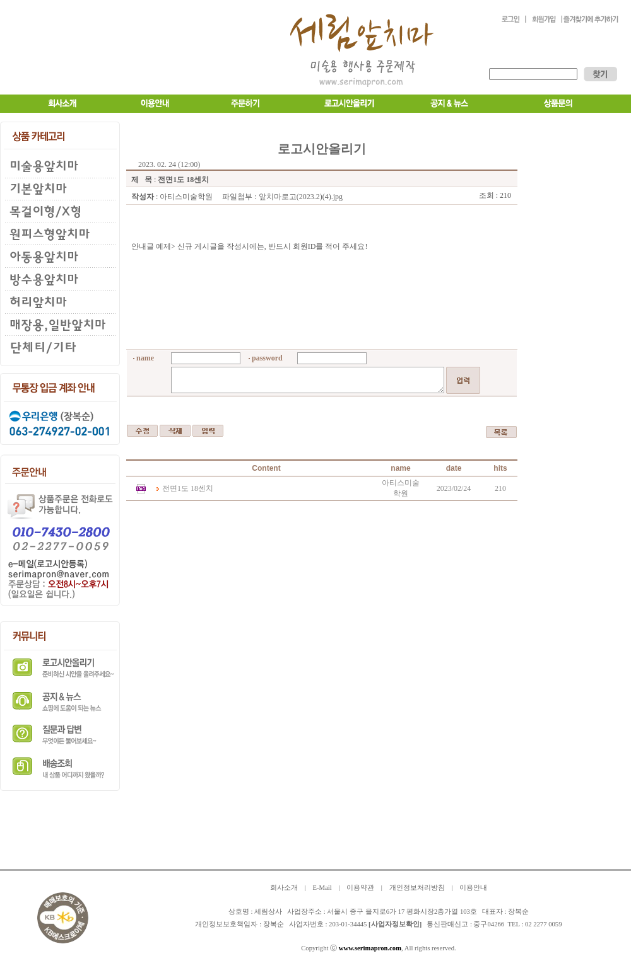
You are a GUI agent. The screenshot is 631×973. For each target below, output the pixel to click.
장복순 (273, 924)
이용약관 (360, 887)
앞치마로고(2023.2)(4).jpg (301, 196)
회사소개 (284, 887)
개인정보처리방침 (417, 887)
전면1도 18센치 (187, 488)
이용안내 (473, 887)
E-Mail (321, 887)
